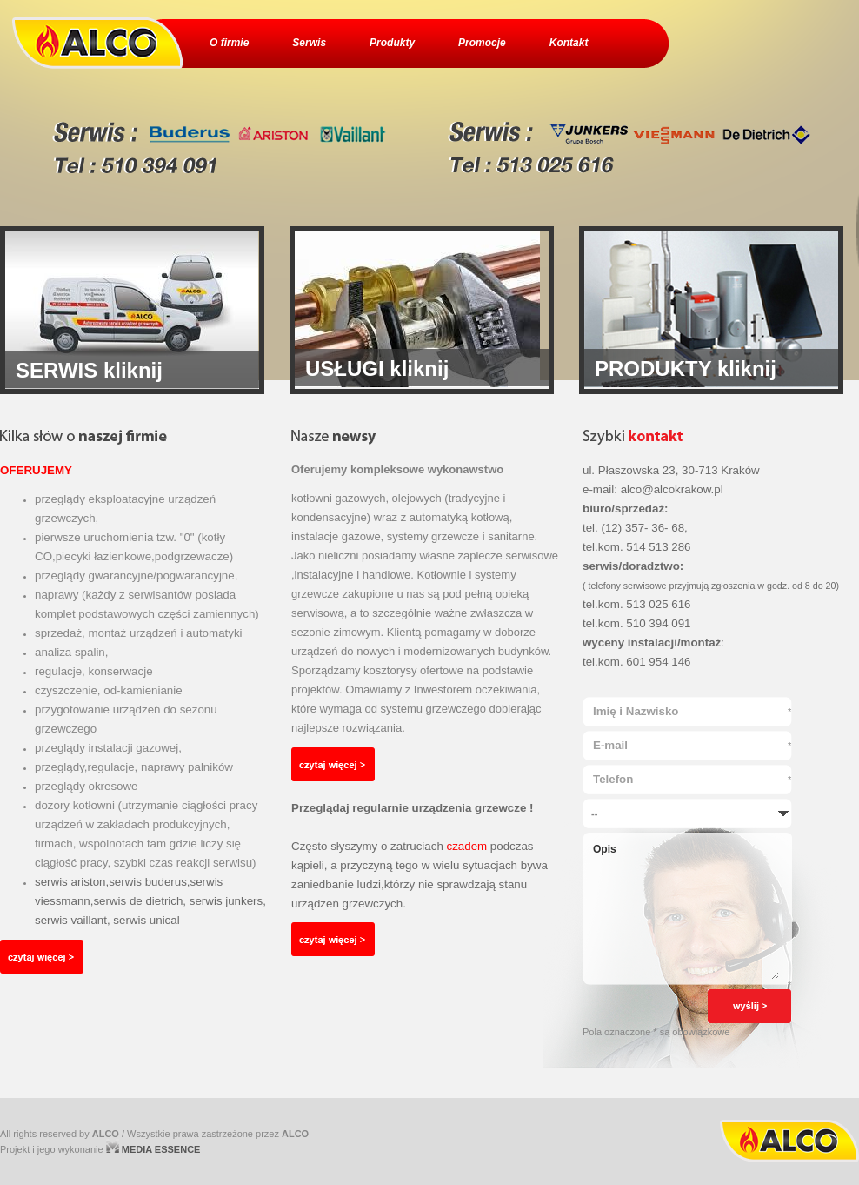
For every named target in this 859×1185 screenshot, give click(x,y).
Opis (685, 910)
